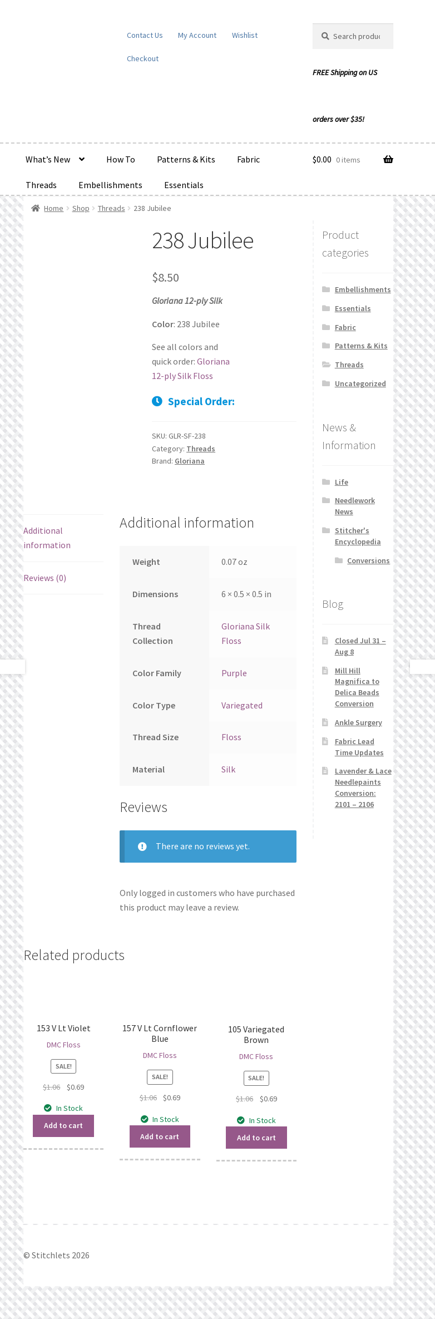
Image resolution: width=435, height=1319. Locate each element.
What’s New (48, 159)
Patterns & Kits (186, 159)
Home (53, 208)
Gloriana (190, 461)
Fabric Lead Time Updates (359, 746)
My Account (197, 35)
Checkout (143, 58)
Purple (234, 672)
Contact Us (145, 35)
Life (341, 482)
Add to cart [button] (63, 1125)
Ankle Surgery (358, 722)
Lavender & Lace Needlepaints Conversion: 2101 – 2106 (363, 787)
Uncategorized (360, 383)
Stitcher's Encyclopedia (358, 536)
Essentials (184, 184)
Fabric (248, 159)
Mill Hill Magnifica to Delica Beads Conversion (357, 687)
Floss (231, 736)
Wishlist (245, 35)
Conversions (368, 560)
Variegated (242, 705)
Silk (228, 769)
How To (120, 159)
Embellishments (110, 184)
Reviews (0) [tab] (44, 577)
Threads (41, 184)
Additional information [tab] (47, 537)
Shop (81, 208)
